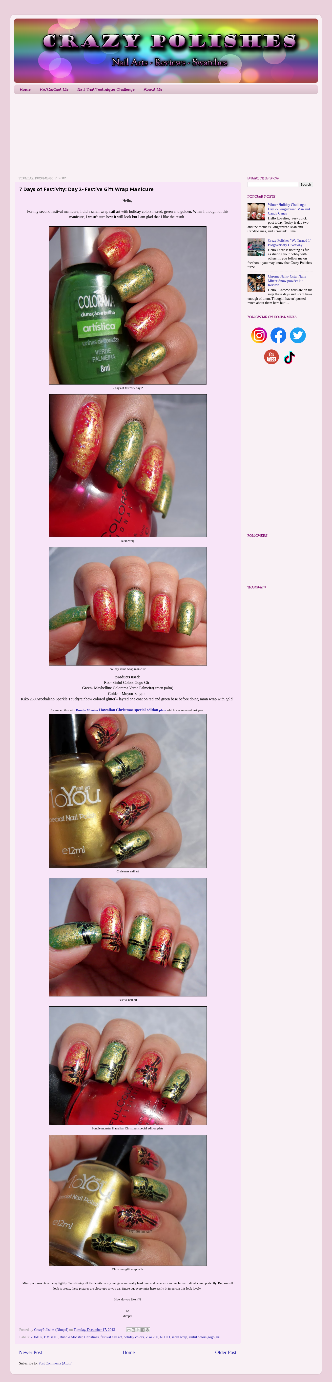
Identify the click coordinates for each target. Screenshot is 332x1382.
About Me (153, 89)
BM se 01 (51, 1337)
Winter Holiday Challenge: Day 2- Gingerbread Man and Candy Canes (289, 209)
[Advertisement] (162, 136)
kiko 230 (152, 1337)
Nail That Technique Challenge (106, 89)
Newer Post (30, 1352)
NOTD (165, 1337)
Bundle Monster (71, 1337)
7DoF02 (36, 1337)
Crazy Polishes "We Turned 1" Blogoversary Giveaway (289, 242)
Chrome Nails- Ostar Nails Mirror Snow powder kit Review (287, 280)
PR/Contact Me (54, 89)
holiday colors (134, 1337)
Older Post (225, 1352)
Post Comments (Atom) (55, 1363)
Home (25, 89)
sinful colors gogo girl (205, 1337)
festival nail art (111, 1337)
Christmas (91, 1337)
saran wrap (179, 1337)
